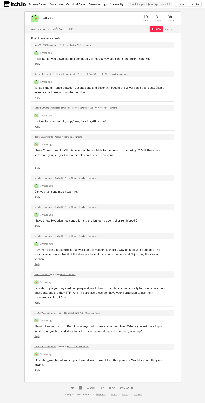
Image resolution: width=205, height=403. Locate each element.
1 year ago (46, 52)
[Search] (168, 4)
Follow (156, 28)
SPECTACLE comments (45, 313)
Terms (114, 394)
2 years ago (46, 144)
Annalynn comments (43, 178)
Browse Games (37, 4)
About (91, 388)
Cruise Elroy (70, 178)
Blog (112, 388)
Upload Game (75, 4)
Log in (181, 4)
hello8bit (72, 313)
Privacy (125, 394)
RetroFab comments (43, 137)
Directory (101, 394)
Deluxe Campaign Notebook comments (52, 107)
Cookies (138, 394)
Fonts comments (42, 274)
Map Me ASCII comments (46, 45)
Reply (37, 63)
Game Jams (56, 4)
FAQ (102, 388)
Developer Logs (98, 4)
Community (116, 4)
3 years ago (46, 185)
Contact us (127, 388)
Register (195, 4)
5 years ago (46, 282)
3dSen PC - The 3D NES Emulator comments (55, 74)
